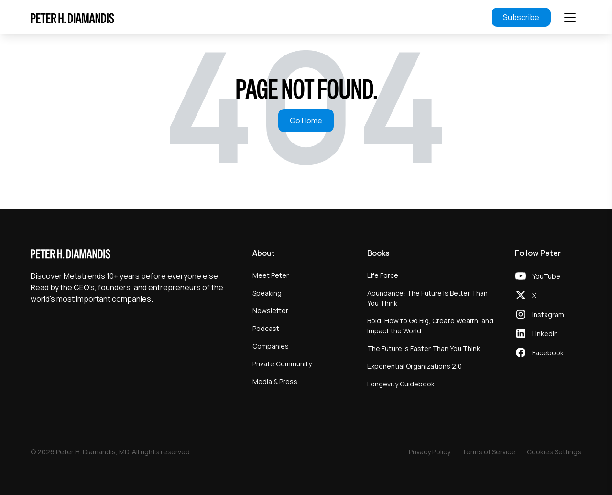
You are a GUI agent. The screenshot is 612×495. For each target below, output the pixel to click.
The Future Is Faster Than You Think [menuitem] (423, 348)
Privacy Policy (429, 451)
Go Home (306, 120)
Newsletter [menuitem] (270, 310)
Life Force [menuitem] (382, 275)
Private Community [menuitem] (282, 363)
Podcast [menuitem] (265, 328)
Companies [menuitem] (270, 346)
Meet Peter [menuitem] (270, 275)
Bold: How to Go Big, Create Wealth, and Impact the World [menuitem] (430, 325)
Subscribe (521, 17)
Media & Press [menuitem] (274, 381)
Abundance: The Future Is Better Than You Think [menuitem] (427, 298)
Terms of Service (488, 451)
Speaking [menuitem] (267, 292)
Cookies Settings (554, 451)
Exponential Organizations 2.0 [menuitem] (414, 366)
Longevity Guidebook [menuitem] (401, 383)
